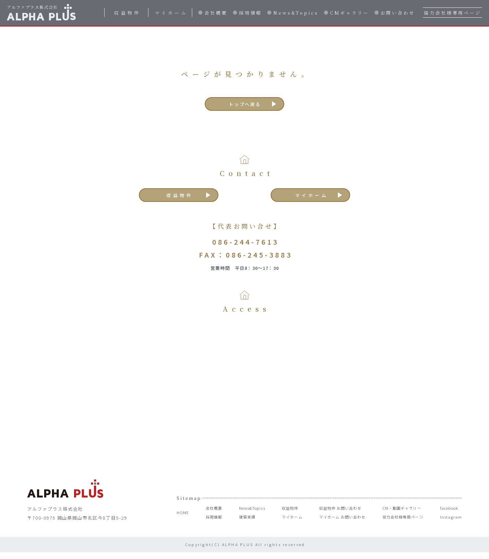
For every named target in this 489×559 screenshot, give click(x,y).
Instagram (450, 524)
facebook (449, 515)
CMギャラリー (349, 13)
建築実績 (243, 524)
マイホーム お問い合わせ (339, 524)
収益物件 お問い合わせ (337, 515)
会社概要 (216, 13)
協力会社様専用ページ (452, 13)
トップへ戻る (245, 106)
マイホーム (171, 13)
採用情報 (250, 13)
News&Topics (296, 13)
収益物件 (127, 13)
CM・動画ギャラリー (401, 515)
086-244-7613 (245, 249)
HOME (184, 520)
